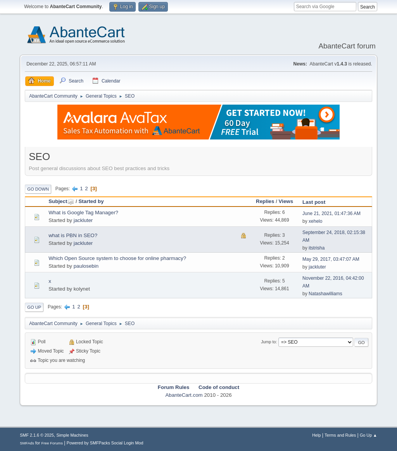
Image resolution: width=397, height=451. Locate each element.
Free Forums (52, 443)
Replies (265, 201)
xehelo (315, 221)
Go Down (38, 189)
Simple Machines (72, 435)
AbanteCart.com (183, 395)
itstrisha (317, 248)
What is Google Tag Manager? (83, 212)
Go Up (34, 307)
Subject (61, 201)
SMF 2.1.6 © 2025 (37, 435)
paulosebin (86, 266)
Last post (313, 202)
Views (286, 201)
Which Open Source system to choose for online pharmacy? (117, 258)
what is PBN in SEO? (72, 235)
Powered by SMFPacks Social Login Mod (105, 443)
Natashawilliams (325, 293)
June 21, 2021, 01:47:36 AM (331, 213)
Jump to (268, 341)
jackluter (83, 220)
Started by (91, 201)
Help (316, 435)
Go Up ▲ (368, 435)
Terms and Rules (340, 435)
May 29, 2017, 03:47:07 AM (330, 259)
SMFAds (27, 443)
